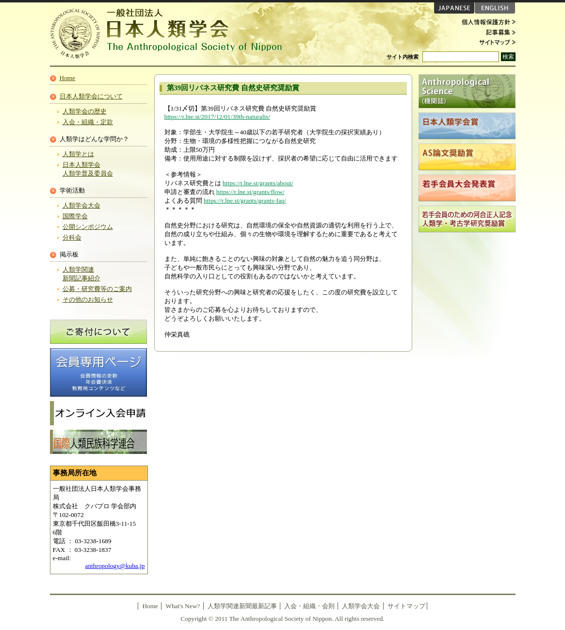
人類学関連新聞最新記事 (242, 606)
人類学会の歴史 (85, 111)
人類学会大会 (81, 205)
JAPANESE (454, 8)
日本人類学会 (171, 33)
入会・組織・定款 (88, 122)
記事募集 (486, 32)
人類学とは (78, 154)
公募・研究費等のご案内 (97, 288)
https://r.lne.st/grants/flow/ (250, 191)
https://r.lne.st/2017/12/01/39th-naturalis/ (217, 116)
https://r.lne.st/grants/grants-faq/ (245, 200)
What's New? (182, 606)
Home (68, 77)
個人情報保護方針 (486, 22)
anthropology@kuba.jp (115, 565)
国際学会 (75, 216)
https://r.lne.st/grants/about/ (258, 183)
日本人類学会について (91, 96)
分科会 (72, 237)
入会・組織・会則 (309, 606)
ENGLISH (495, 8)
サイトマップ (486, 42)
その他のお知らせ (88, 299)
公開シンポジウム (88, 226)
